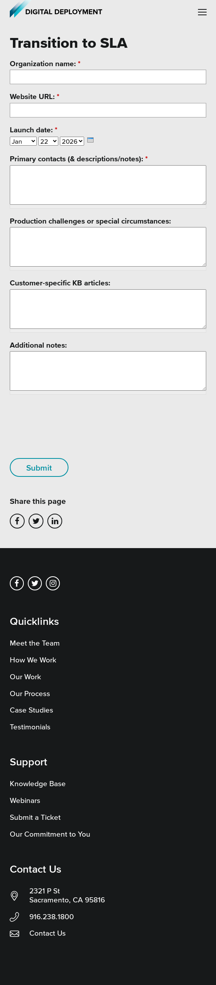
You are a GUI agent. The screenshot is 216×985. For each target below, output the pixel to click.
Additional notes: (38, 345)
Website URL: (34, 96)
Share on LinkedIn (54, 521)
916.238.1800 (51, 917)
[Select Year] (72, 141)
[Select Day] (48, 141)
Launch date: (34, 130)
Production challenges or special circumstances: (90, 221)
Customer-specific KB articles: (60, 283)
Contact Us (47, 933)
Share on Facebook (17, 521)
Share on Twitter (36, 521)
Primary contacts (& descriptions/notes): (79, 159)
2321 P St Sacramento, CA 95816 (67, 895)
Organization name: (45, 64)
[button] (202, 12)
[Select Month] (23, 141)
